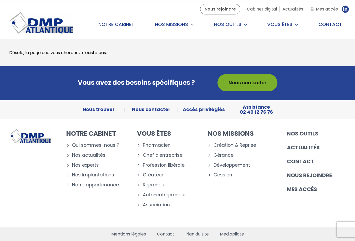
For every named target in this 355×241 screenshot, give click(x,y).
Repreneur (154, 185)
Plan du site (197, 234)
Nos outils (230, 24)
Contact (300, 161)
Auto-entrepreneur (164, 195)
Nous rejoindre (309, 175)
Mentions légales (128, 234)
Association (156, 205)
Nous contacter (247, 82)
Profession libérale (164, 165)
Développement (232, 165)
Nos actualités (88, 155)
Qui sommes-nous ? (95, 145)
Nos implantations (93, 175)
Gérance (224, 155)
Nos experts (85, 165)
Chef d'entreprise (162, 155)
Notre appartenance (95, 185)
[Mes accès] (323, 9)
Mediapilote (232, 234)
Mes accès (302, 189)
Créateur (153, 175)
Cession (223, 175)
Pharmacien (157, 145)
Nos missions (174, 24)
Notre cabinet (116, 24)
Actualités (303, 147)
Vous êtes (282, 24)
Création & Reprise (235, 145)
